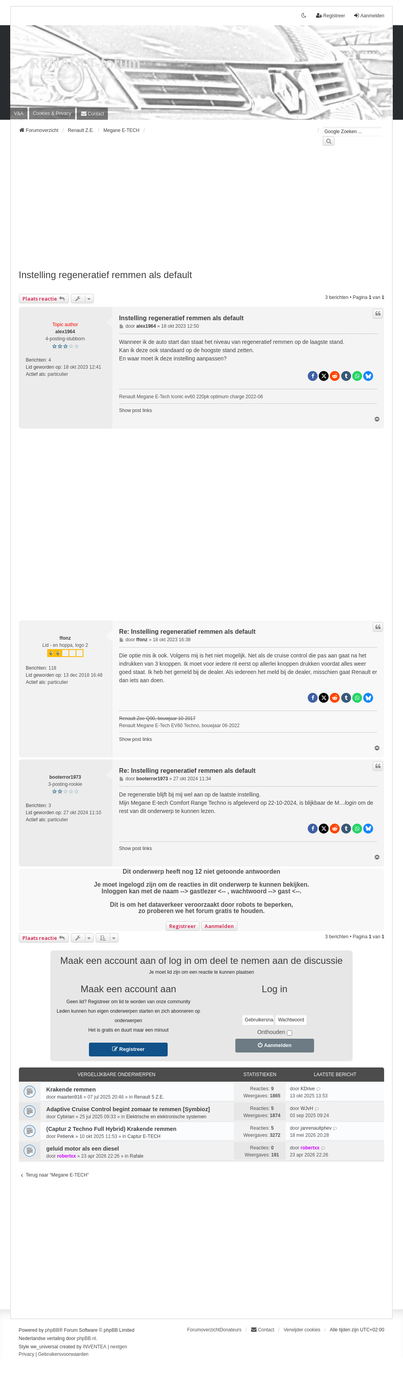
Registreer (182, 926)
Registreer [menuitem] (330, 16)
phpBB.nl (86, 1338)
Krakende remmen (71, 1089)
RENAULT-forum (85, 63)
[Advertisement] (202, 212)
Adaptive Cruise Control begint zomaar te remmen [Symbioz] (128, 1109)
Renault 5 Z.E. (149, 1097)
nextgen (118, 1346)
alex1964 (65, 331)
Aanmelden (219, 926)
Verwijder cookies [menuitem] (302, 1330)
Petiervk (65, 1136)
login (351, 803)
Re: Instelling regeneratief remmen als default (187, 631)
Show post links (135, 410)
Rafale (137, 1156)
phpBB (52, 1330)
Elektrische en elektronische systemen (166, 1116)
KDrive (308, 1088)
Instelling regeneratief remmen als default (105, 274)
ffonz (65, 638)
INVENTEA (94, 1346)
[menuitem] (52, 113)
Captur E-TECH (144, 1136)
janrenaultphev (316, 1128)
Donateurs (230, 1330)
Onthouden (274, 1032)
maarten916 (69, 1097)
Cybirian (65, 1116)
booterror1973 (65, 777)
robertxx (66, 1156)
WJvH (307, 1108)
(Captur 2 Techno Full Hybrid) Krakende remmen (111, 1129)
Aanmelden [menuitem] (369, 16)
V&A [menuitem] (19, 113)
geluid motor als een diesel (82, 1148)
